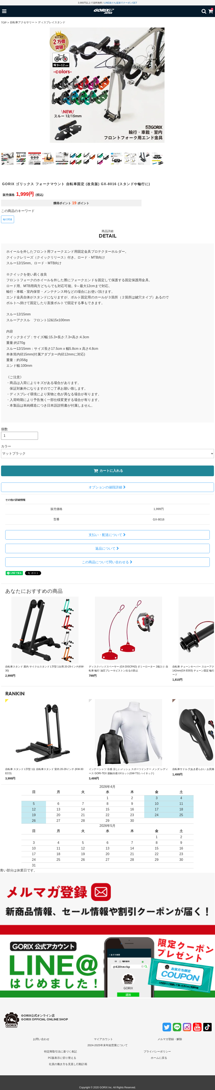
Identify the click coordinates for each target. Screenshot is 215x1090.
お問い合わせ (41, 1039)
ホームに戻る (159, 1057)
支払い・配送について (108, 535)
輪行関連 (7, 219)
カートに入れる (108, 470)
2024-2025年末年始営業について (107, 1045)
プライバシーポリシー (157, 1051)
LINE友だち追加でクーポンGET (120, 2)
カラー (6, 446)
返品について (107, 548)
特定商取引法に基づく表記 (60, 1051)
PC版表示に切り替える (62, 1057)
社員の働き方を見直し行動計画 (68, 1064)
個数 (4, 429)
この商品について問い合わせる (107, 562)
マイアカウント (103, 1039)
